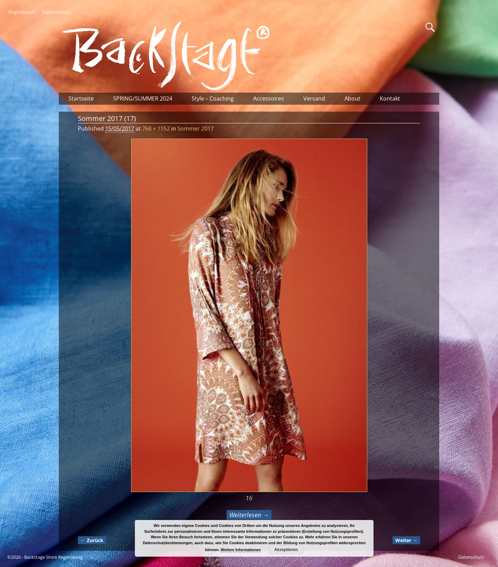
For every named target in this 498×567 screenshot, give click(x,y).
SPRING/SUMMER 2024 (142, 98)
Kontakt (390, 98)
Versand (314, 98)
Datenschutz (56, 12)
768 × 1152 (156, 128)
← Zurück (92, 540)
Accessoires (268, 98)
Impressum (22, 12)
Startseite (81, 98)
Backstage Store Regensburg (53, 557)
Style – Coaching (213, 98)
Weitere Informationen (241, 550)
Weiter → (406, 540)
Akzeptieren (286, 549)
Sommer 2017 (195, 128)
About (352, 98)
